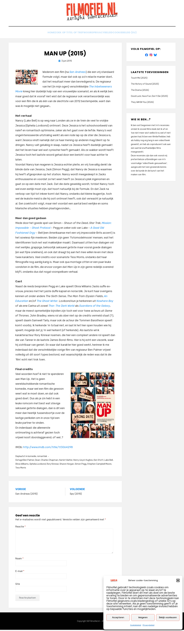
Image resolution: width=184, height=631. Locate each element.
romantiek (42, 457)
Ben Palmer (28, 461)
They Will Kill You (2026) (142, 103)
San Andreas (77, 73)
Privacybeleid (148, 625)
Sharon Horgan (67, 465)
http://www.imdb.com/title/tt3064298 (48, 448)
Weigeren (143, 617)
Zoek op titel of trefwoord (72, 34)
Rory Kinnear (53, 465)
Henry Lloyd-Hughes (83, 461)
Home (46, 34)
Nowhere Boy (104, 302)
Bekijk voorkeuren (168, 617)
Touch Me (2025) (139, 79)
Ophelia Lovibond (37, 465)
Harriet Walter (65, 461)
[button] (177, 580)
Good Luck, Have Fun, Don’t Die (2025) (149, 97)
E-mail (19, 572)
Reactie (20, 527)
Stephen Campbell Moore (99, 465)
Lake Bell (108, 461)
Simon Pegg (80, 465)
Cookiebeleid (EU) (130, 34)
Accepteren (118, 617)
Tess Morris (20, 468)
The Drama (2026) (140, 91)
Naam (19, 559)
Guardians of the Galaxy (94, 307)
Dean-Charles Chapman (46, 461)
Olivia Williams (22, 465)
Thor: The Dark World (61, 307)
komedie (32, 457)
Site (17, 585)
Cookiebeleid (135, 625)
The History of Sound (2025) (145, 85)
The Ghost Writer (47, 302)
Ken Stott (99, 461)
